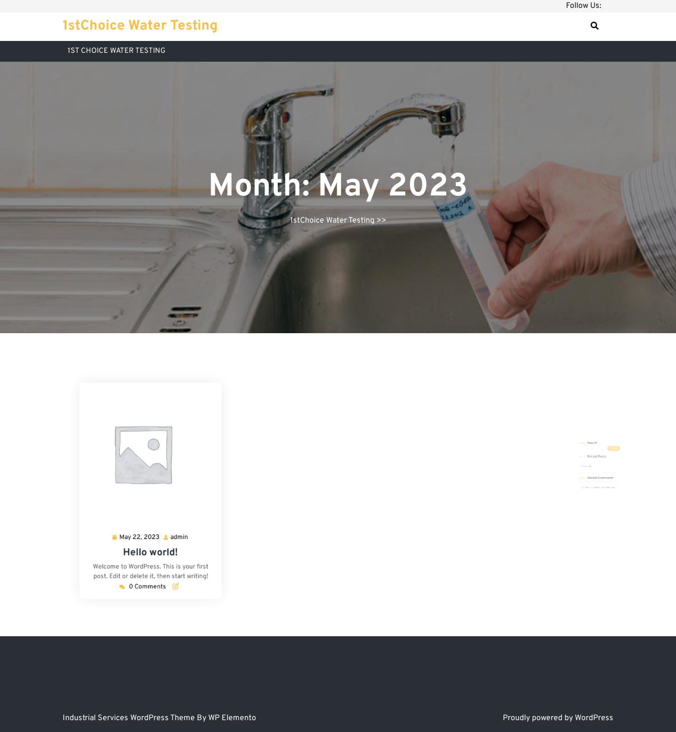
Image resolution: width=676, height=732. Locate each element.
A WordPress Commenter (580, 478)
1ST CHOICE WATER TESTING (116, 51)
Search (581, 455)
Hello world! (150, 533)
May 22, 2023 (143, 522)
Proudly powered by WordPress (558, 718)
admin (170, 522)
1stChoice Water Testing (140, 26)
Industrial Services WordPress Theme (130, 718)
